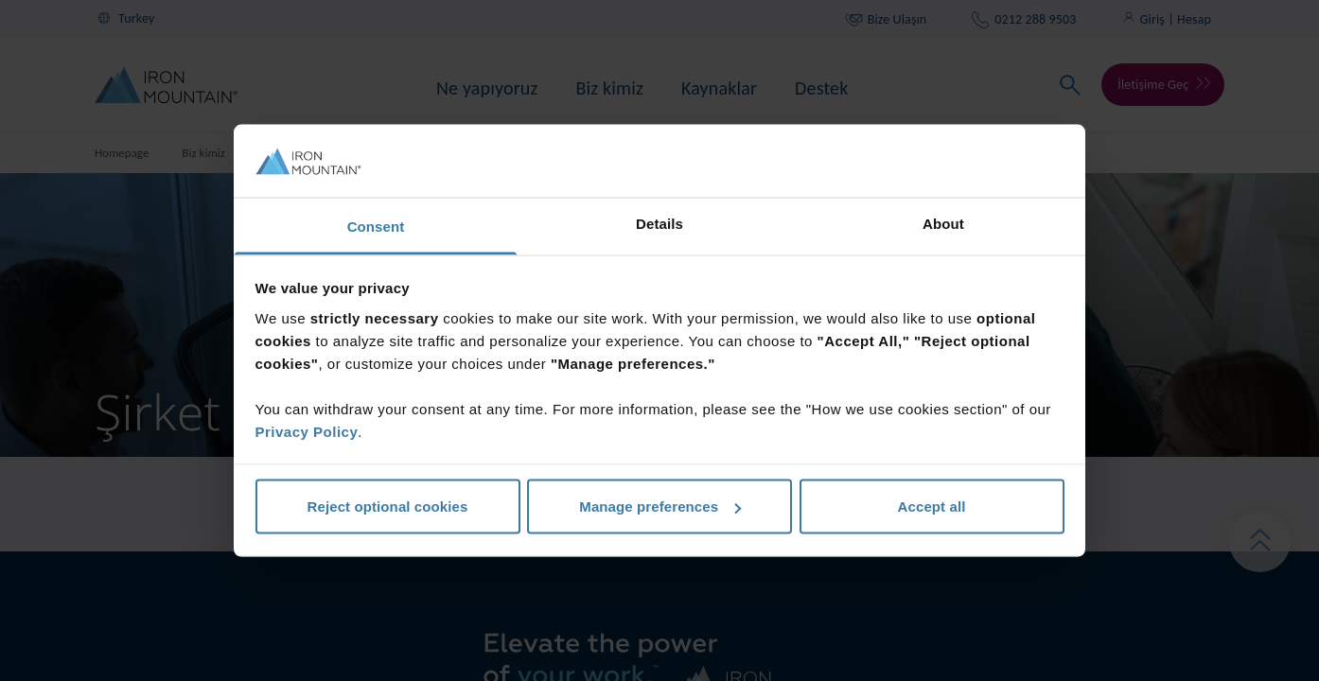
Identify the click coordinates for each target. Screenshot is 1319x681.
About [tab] (943, 223)
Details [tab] (659, 223)
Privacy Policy (307, 431)
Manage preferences (660, 506)
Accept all (932, 506)
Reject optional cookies (388, 506)
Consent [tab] (376, 226)
